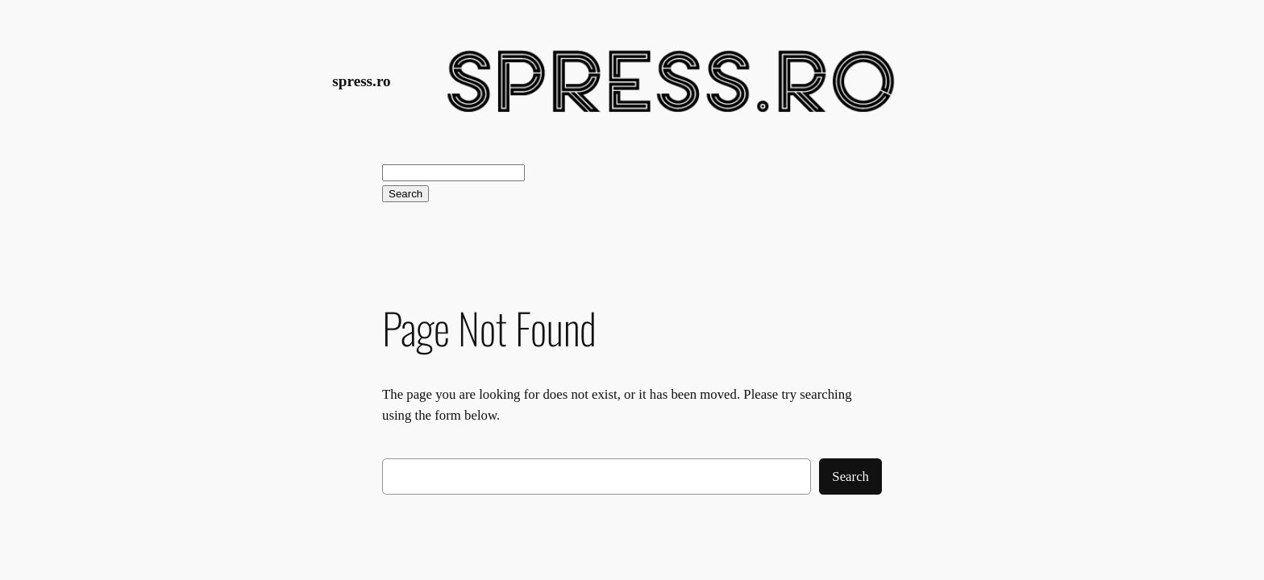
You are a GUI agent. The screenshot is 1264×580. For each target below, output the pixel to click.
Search (405, 194)
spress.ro (361, 80)
